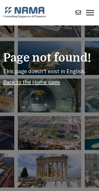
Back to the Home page (31, 82)
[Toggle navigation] (90, 13)
